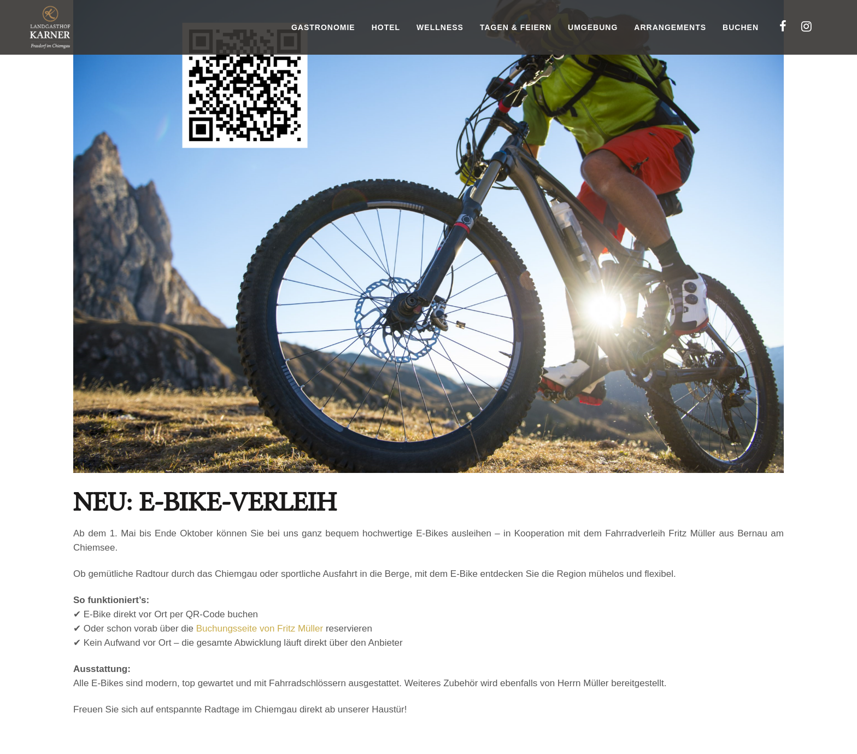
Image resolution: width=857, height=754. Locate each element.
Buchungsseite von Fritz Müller (259, 628)
